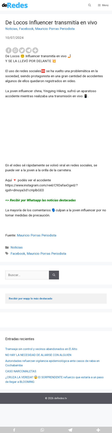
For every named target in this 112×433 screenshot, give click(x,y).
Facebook (26, 29)
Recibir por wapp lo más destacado (30, 298)
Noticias (11, 29)
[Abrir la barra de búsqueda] (89, 5)
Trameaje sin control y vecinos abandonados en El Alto (41, 349)
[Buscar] (54, 275)
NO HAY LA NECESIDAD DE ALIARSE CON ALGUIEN (38, 355)
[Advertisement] (56, 138)
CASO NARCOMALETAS (20, 371)
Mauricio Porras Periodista (55, 29)
